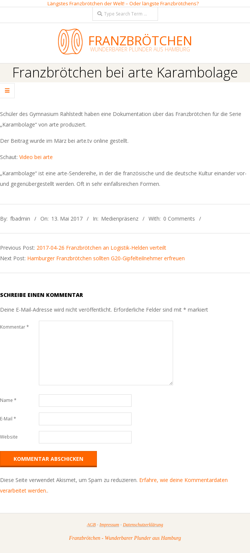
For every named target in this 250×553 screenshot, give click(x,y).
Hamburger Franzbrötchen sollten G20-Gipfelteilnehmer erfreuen (106, 258)
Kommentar (14, 327)
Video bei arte (36, 157)
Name (8, 400)
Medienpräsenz (119, 218)
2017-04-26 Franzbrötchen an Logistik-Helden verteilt (101, 247)
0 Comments (179, 218)
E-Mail (8, 419)
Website (9, 437)
